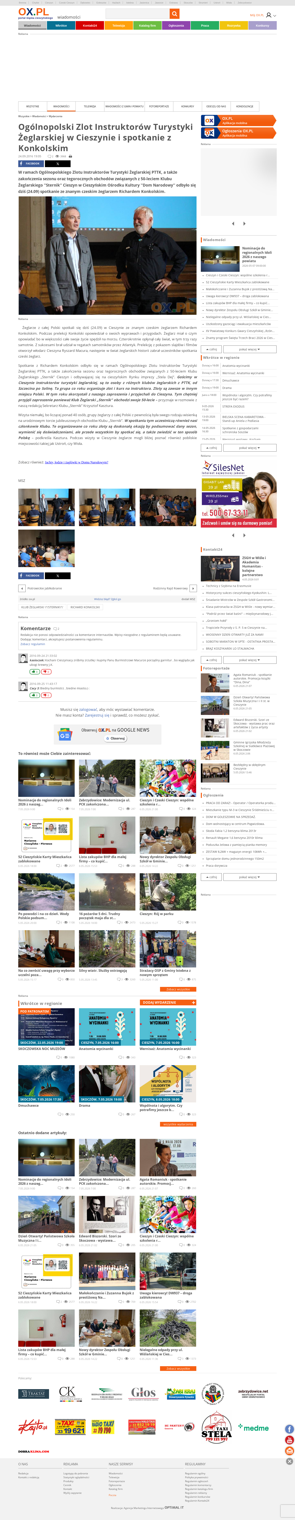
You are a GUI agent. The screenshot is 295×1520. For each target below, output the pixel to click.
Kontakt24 (90, 25)
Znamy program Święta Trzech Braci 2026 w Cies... (240, 338)
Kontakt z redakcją (28, 1477)
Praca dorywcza (216, 866)
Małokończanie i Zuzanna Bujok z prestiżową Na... (240, 289)
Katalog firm (147, 25)
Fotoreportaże (159, 106)
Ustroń (217, 2)
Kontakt (67, 1489)
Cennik (67, 1485)
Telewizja (118, 25)
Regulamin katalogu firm (199, 1489)
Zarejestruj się (97, 715)
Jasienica (144, 2)
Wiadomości (32, 25)
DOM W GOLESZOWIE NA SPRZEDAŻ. (231, 817)
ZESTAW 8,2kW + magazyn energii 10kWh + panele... (235, 852)
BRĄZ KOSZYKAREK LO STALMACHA (230, 648)
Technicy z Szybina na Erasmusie (228, 586)
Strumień (203, 2)
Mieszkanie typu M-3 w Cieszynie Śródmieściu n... (240, 810)
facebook (29, 164)
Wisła (229, 2)
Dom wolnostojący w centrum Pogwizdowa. (235, 824)
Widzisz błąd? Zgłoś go (107, 599)
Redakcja (23, 1473)
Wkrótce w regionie (41, 1003)
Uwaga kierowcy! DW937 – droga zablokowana (237, 296)
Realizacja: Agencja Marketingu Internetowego (147, 1508)
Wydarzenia (55, 116)
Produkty (68, 1481)
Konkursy (262, 25)
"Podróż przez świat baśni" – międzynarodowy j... (239, 614)
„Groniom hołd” (216, 621)
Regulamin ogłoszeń (196, 1481)
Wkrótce (61, 25)
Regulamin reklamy (196, 1493)
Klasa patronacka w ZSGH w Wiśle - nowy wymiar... (240, 607)
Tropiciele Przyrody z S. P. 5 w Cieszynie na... (236, 628)
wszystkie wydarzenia (178, 1124)
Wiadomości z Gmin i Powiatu (124, 106)
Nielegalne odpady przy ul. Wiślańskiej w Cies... (238, 317)
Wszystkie (32, 106)
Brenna (22, 2)
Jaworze (159, 2)
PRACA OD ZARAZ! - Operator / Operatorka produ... (241, 803)
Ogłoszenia (176, 25)
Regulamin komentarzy (198, 1485)
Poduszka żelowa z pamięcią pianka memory (236, 845)
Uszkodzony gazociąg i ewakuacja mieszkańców (238, 324)
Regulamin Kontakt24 (197, 1500)
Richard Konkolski (85, 607)
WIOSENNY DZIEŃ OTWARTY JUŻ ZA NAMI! (235, 635)
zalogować (88, 709)
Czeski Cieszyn (66, 2)
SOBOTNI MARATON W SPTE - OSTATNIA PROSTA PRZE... (239, 641)
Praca (205, 25)
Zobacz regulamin (33, 644)
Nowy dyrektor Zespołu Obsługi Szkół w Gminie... (239, 310)
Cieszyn (49, 2)
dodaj (159, 1002)
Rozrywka (233, 25)
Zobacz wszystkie (178, 989)
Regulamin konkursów (197, 1496)
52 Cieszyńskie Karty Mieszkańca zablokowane (237, 282)
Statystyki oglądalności (76, 1477)
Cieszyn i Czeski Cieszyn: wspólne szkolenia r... (238, 275)
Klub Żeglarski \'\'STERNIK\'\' (42, 607)
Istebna (130, 2)
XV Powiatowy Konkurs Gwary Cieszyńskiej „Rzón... (240, 331)
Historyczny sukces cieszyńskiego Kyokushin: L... (239, 593)
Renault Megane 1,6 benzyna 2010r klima (234, 838)
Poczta (112, 1495)
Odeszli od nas (216, 106)
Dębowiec (85, 2)
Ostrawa (173, 2)
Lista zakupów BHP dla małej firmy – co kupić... (238, 303)
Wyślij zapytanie (72, 1493)
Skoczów (188, 2)
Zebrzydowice (245, 2)
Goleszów (101, 2)
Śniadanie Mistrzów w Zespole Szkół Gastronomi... (240, 600)
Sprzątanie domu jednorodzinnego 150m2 (235, 859)
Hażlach (116, 2)
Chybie (35, 2)
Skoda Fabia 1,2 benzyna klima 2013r (231, 831)
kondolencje (244, 106)
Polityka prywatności (196, 1477)
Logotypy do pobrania (75, 1473)
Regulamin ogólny (195, 1473)
